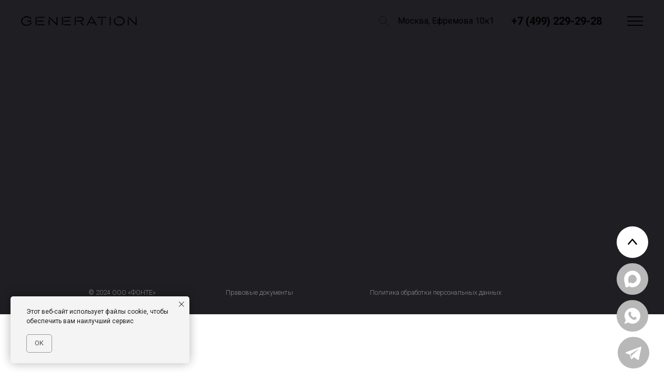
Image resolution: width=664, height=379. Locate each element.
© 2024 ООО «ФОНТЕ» (122, 292)
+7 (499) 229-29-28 (556, 21)
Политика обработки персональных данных (435, 292)
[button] (634, 21)
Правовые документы (259, 292)
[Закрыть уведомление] (181, 304)
